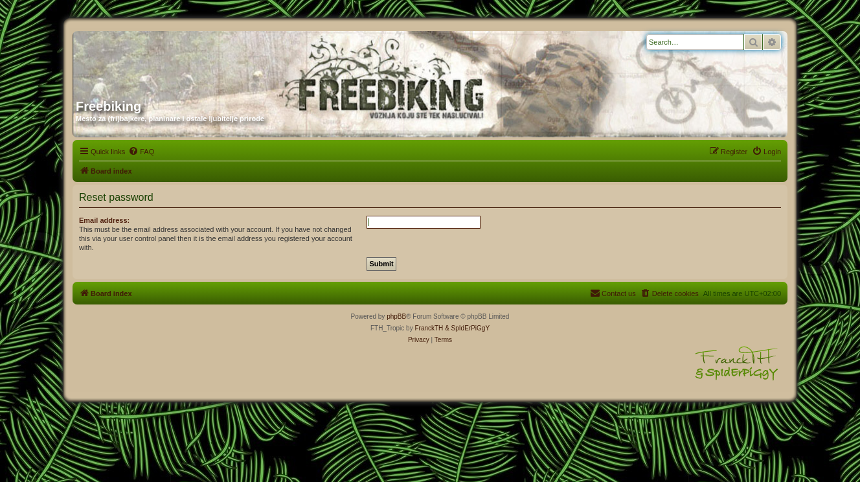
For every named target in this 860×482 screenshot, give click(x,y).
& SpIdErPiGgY (467, 328)
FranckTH (428, 328)
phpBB (396, 316)
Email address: (104, 220)
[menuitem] (141, 151)
